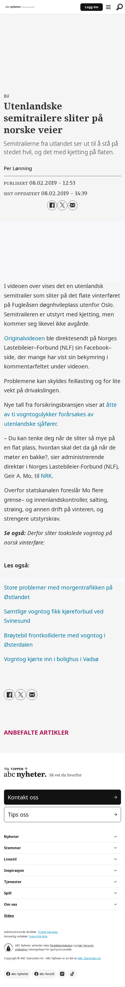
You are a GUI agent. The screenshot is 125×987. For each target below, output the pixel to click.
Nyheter (11, 836)
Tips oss (18, 814)
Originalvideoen (24, 338)
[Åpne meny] (108, 7)
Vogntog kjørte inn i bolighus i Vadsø (51, 659)
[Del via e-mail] (72, 205)
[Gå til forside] (20, 7)
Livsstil (10, 859)
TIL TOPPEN (14, 769)
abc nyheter (19, 974)
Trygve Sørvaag (48, 932)
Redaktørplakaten (61, 945)
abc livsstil (47, 974)
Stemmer (12, 847)
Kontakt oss (23, 797)
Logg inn (91, 7)
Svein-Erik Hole (38, 936)
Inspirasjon (14, 870)
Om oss (10, 904)
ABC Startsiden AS (89, 958)
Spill (8, 893)
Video (9, 915)
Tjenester (13, 881)
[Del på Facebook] (52, 205)
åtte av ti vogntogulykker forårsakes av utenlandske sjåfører (60, 414)
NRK (46, 475)
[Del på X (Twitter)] (62, 205)
